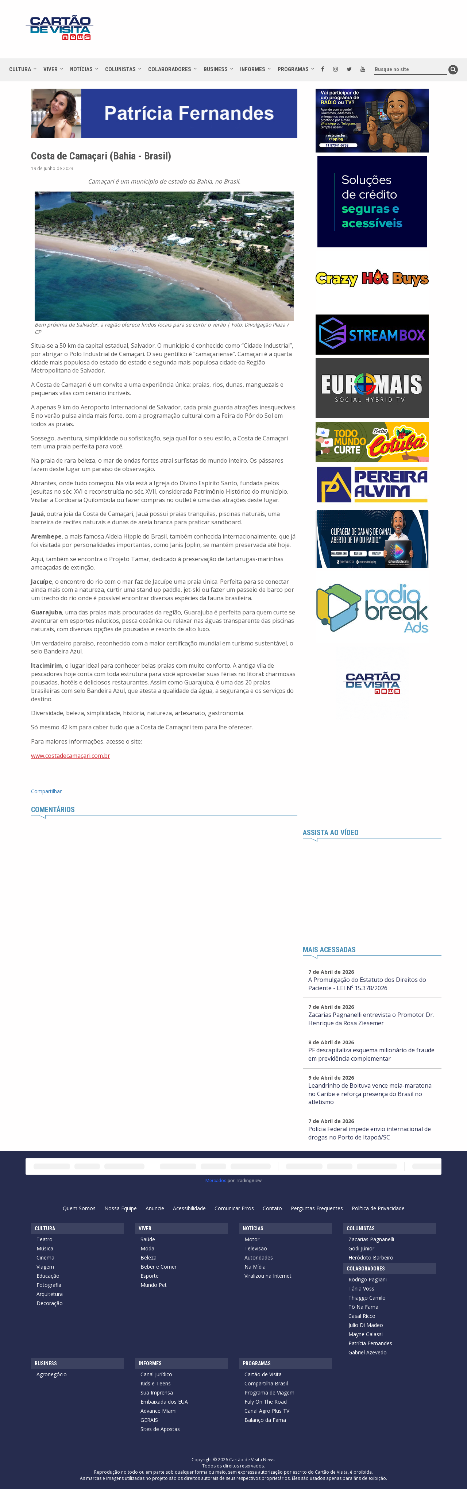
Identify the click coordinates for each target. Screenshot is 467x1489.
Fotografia (48, 1284)
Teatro (44, 1239)
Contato (272, 1208)
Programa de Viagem (269, 1392)
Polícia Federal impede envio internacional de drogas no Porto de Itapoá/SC (369, 1133)
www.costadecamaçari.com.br (70, 756)
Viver (50, 69)
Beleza (148, 1257)
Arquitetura (49, 1294)
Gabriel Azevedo (367, 1352)
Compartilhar (46, 791)
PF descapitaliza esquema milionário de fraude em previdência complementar (371, 1054)
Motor (251, 1239)
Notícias (81, 69)
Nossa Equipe (120, 1208)
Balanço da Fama (265, 1419)
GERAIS (149, 1419)
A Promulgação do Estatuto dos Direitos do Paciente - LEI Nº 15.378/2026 (367, 984)
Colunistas (120, 69)
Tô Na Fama (363, 1306)
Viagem (45, 1266)
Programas (293, 69)
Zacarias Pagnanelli (371, 1239)
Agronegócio (51, 1374)
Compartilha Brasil (266, 1383)
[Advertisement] (299, 32)
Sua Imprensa (156, 1392)
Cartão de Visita (263, 1374)
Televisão (255, 1248)
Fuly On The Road (265, 1401)
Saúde (147, 1239)
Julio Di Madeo (365, 1325)
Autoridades (258, 1257)
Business (216, 69)
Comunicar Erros (234, 1208)
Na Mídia (255, 1266)
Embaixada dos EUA (164, 1401)
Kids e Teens (155, 1383)
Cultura (20, 69)
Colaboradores (169, 69)
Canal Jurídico (156, 1374)
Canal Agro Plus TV (266, 1410)
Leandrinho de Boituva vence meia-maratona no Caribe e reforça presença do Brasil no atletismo (370, 1093)
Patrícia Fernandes (370, 1343)
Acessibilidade (189, 1208)
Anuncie (155, 1208)
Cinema (45, 1257)
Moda (147, 1248)
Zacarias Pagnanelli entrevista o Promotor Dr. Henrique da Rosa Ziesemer (371, 1019)
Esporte (149, 1275)
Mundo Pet (153, 1284)
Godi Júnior (361, 1248)
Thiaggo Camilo (367, 1297)
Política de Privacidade (378, 1208)
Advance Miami (158, 1410)
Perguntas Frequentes (317, 1208)
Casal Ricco (361, 1315)
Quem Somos (79, 1208)
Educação (47, 1275)
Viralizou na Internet (268, 1275)
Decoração (49, 1303)
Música (44, 1248)
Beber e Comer (158, 1266)
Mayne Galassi (365, 1334)
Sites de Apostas (160, 1429)
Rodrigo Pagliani (367, 1279)
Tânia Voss (361, 1288)
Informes (252, 69)
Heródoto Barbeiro (370, 1257)
